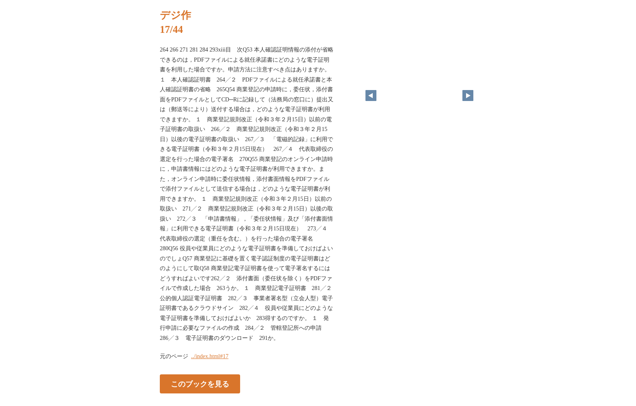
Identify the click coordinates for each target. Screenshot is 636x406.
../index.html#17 (209, 356)
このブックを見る (200, 384)
